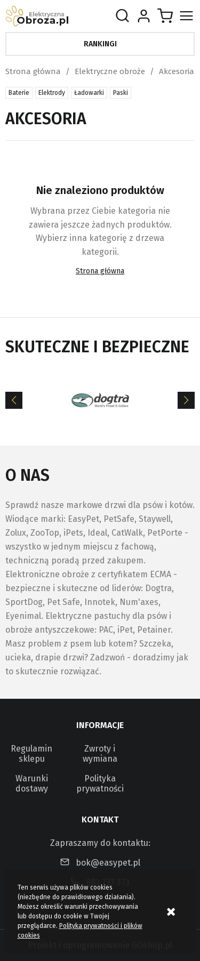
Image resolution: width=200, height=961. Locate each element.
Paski (120, 92)
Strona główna (33, 71)
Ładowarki (89, 92)
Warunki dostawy (31, 783)
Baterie (19, 92)
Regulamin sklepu (31, 754)
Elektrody (51, 92)
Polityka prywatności (100, 783)
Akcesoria (176, 71)
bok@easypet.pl (108, 863)
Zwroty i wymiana (100, 754)
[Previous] (13, 400)
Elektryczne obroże (110, 71)
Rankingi (100, 44)
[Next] (186, 400)
